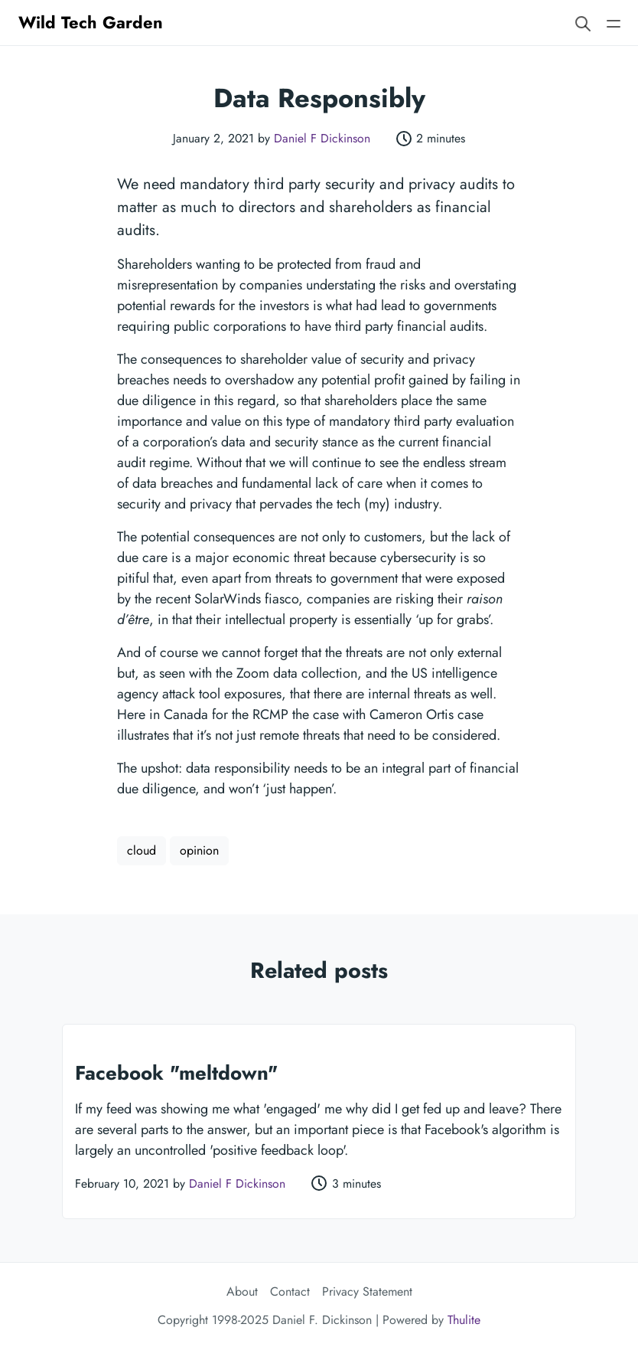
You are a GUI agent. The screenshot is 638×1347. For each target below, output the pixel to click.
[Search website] (583, 22)
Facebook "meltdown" (176, 1072)
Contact (290, 1291)
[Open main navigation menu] (613, 22)
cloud (141, 850)
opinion (199, 850)
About (242, 1291)
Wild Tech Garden (90, 22)
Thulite (464, 1320)
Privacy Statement (367, 1291)
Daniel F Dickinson (322, 138)
